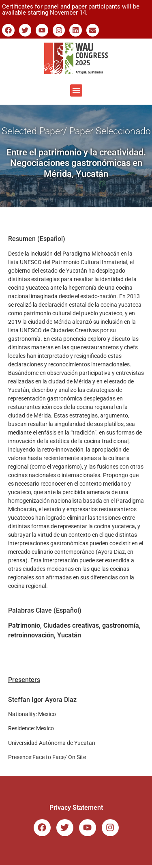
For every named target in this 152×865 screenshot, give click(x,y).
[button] (76, 90)
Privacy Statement (76, 807)
